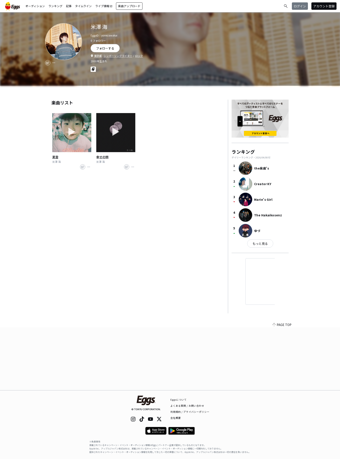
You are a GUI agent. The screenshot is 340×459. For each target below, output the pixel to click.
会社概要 (175, 418)
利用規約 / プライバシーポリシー (190, 411)
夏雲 (55, 157)
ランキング (55, 6)
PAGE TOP (281, 387)
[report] (53, 62)
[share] (47, 62)
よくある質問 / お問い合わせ (187, 405)
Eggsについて (178, 399)
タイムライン (83, 6)
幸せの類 (102, 157)
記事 (69, 6)
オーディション (35, 6)
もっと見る (260, 243)
